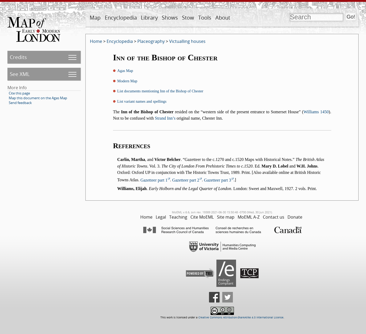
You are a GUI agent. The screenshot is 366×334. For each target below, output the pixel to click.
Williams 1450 (316, 112)
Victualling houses (187, 41)
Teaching (178, 217)
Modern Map (127, 81)
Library (149, 17)
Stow (188, 17)
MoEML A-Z (249, 217)
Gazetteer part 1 (153, 180)
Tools (204, 17)
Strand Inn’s (165, 118)
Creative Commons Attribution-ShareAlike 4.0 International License (241, 317)
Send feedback (20, 102)
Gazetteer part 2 (185, 180)
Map (95, 17)
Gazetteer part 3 (217, 180)
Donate (294, 217)
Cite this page (19, 93)
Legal (161, 217)
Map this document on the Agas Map (38, 98)
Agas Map (125, 71)
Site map (225, 217)
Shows (170, 17)
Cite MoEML (202, 217)
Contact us (273, 217)
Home (96, 41)
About (222, 17)
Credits (18, 57)
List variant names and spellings (141, 101)
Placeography (151, 41)
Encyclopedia (121, 17)
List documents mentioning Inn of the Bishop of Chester (160, 91)
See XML (20, 74)
